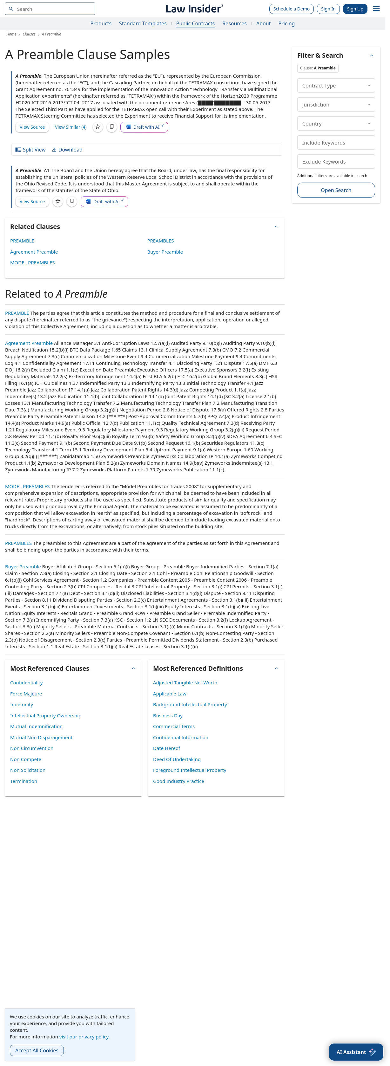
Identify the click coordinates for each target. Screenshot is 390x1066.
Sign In (328, 9)
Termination (23, 781)
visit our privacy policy (84, 1036)
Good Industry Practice (178, 781)
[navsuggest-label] (50, 9)
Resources (234, 23)
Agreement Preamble (34, 252)
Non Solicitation (27, 770)
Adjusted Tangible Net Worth (185, 682)
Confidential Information (180, 737)
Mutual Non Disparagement (41, 737)
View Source (32, 127)
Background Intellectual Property (190, 704)
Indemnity (21, 704)
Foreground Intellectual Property (189, 770)
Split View (30, 149)
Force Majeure (26, 693)
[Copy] (112, 127)
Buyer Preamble (165, 252)
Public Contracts (195, 23)
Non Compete (25, 759)
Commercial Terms (174, 726)
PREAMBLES (160, 240)
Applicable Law (169, 693)
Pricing (286, 23)
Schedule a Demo (291, 9)
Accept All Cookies (36, 1050)
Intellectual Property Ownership (45, 715)
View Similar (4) (71, 127)
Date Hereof (166, 748)
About (263, 23)
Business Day (168, 715)
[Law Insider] (193, 8)
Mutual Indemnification (36, 726)
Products (101, 23)
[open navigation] (376, 9)
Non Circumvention (31, 748)
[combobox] (50, 9)
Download (67, 149)
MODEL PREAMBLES (32, 262)
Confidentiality (26, 682)
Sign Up (355, 9)
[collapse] (369, 85)
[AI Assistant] (356, 1052)
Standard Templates (143, 23)
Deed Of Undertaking (177, 759)
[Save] (98, 127)
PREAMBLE (22, 240)
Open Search (336, 190)
